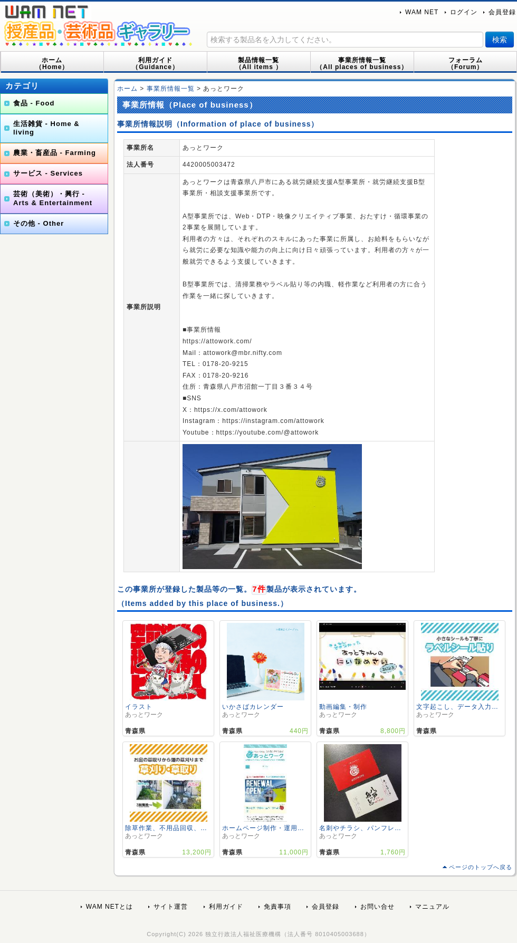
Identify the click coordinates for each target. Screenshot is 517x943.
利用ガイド (226, 906)
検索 (499, 39)
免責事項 (277, 906)
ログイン (463, 12)
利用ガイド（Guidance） (155, 63)
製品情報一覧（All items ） (258, 63)
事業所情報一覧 (171, 88)
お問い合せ (377, 906)
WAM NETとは (109, 906)
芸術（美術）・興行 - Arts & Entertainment (52, 198)
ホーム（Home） (52, 63)
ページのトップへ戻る (480, 867)
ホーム (127, 88)
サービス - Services (48, 173)
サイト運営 (171, 906)
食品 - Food (33, 103)
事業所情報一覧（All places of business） (362, 63)
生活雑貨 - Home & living (46, 128)
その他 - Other (38, 223)
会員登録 (502, 12)
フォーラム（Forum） (465, 63)
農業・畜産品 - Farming (54, 153)
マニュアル (432, 906)
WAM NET (421, 12)
